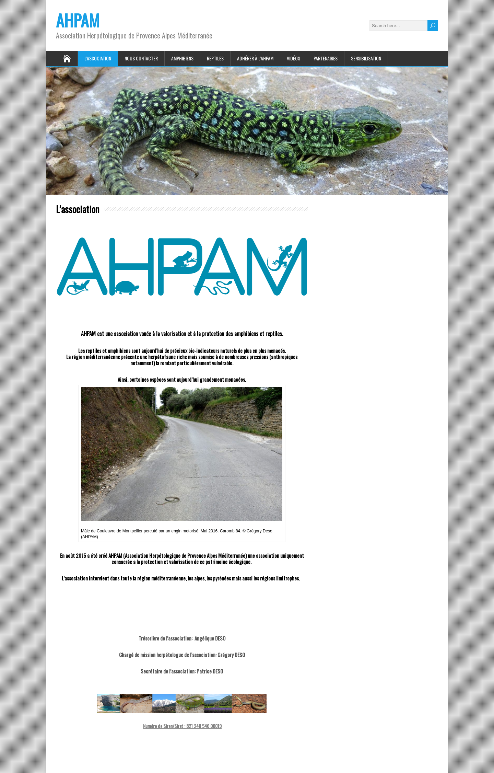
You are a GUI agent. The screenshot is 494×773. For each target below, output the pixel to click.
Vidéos (293, 58)
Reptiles (215, 58)
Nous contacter (141, 58)
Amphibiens (182, 58)
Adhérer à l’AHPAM (255, 58)
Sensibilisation (366, 58)
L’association (97, 58)
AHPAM (77, 20)
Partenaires (326, 58)
